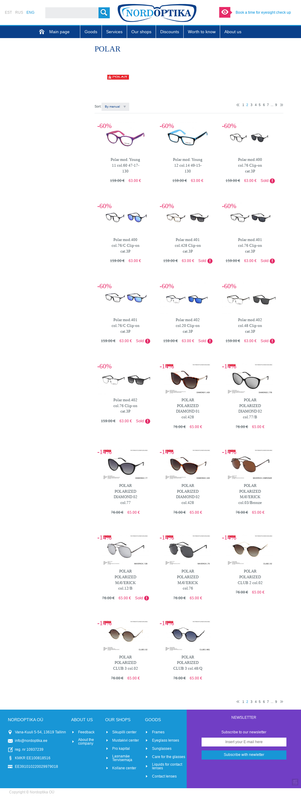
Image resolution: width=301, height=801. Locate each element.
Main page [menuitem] (59, 32)
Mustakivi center (125, 740)
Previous (237, 105)
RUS (19, 12)
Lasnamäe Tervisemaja (122, 758)
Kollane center (124, 768)
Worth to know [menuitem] (202, 32)
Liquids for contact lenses (167, 766)
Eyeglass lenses (165, 740)
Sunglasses (161, 748)
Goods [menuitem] (91, 32)
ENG (30, 12)
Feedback (86, 732)
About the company (86, 741)
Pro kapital (121, 748)
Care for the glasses (168, 757)
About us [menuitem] (232, 32)
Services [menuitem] (114, 32)
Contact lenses (164, 776)
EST (8, 12)
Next (281, 105)
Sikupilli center (124, 732)
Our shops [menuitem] (141, 32)
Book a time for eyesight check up (263, 12)
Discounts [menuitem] (169, 32)
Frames (158, 732)
